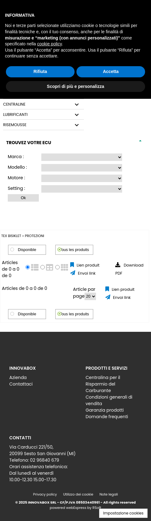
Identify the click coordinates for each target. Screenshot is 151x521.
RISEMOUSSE (14, 124)
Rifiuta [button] (40, 71)
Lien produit (87, 265)
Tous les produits (74, 250)
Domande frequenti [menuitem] (107, 417)
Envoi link (86, 273)
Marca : (16, 156)
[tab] (43, 104)
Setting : (16, 188)
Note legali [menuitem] (108, 494)
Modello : (17, 167)
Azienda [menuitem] (18, 377)
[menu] (37, 379)
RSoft (97, 507)
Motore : (16, 178)
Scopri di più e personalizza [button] (75, 86)
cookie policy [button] (49, 43)
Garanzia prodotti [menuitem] (105, 410)
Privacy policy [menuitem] (45, 494)
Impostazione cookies (123, 513)
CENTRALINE (14, 104)
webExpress (76, 507)
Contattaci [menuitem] (21, 384)
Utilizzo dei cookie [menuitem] (78, 494)
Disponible (27, 250)
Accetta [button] (111, 71)
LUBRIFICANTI (15, 114)
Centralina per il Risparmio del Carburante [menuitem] (103, 384)
